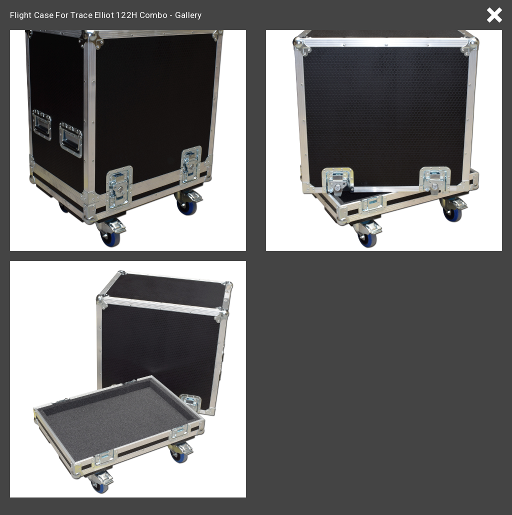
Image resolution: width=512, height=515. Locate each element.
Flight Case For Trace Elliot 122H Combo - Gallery (106, 15)
